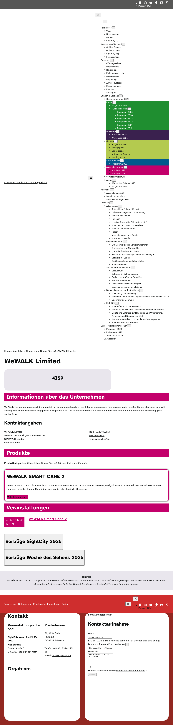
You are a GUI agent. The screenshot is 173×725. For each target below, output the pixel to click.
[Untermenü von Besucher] (112, 60)
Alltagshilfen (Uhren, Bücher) (41, 351)
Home (7, 351)
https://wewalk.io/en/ (99, 438)
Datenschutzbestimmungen (130, 672)
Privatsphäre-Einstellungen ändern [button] (51, 604)
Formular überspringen (100, 614)
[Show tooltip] (98, 641)
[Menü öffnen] (90, 178)
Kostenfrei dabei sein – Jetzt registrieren (25, 182)
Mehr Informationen (17, 497)
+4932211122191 (101, 431)
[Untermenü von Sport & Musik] (122, 160)
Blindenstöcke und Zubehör (72, 463)
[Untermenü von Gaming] (116, 141)
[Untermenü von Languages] (105, 21)
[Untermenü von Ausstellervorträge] (125, 167)
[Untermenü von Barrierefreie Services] (123, 44)
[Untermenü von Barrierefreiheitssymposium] (129, 326)
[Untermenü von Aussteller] (112, 189)
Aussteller (18, 351)
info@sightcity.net (61, 655)
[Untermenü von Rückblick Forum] (129, 108)
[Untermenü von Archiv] (114, 180)
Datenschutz (24, 604)
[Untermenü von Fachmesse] (113, 27)
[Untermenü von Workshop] (117, 131)
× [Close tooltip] (127, 644)
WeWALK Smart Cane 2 (48, 519)
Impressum (10, 604)
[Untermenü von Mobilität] (117, 303)
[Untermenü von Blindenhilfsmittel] (125, 241)
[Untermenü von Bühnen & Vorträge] (121, 95)
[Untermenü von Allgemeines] (120, 206)
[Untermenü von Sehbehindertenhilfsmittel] (133, 267)
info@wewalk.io (96, 435)
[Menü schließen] (98, 15)
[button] (33, 542)
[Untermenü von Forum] (114, 102)
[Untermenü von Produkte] (111, 202)
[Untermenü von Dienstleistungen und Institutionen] (141, 290)
